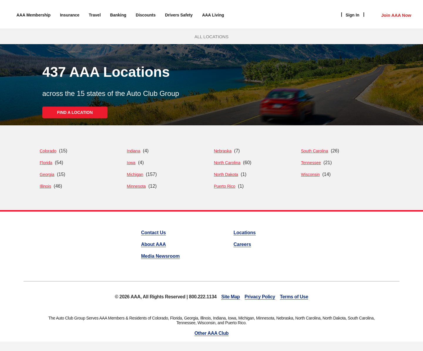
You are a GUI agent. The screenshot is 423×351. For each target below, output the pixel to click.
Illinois (45, 186)
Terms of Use (294, 296)
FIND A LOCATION (75, 112)
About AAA (153, 244)
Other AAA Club (211, 333)
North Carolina (227, 162)
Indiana (133, 151)
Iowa (131, 162)
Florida (46, 162)
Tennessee (311, 162)
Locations (245, 232)
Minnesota (136, 186)
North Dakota (226, 174)
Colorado (48, 151)
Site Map (230, 296)
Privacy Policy (260, 296)
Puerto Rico (224, 186)
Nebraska (222, 151)
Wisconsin (310, 174)
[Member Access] (390, 14)
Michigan (135, 174)
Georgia (47, 174)
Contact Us (153, 232)
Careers (242, 244)
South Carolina (314, 151)
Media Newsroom (160, 256)
